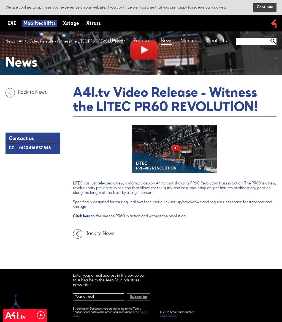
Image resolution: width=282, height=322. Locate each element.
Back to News (27, 92)
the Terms (134, 309)
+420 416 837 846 (34, 148)
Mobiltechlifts (39, 23)
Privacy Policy (168, 315)
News (10, 42)
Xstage (71, 23)
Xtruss (93, 23)
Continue (265, 7)
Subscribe (138, 297)
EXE (11, 23)
